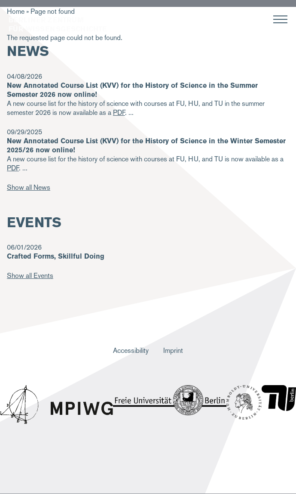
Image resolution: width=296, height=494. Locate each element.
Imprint (173, 350)
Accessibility (131, 350)
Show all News (28, 187)
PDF (13, 168)
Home (15, 11)
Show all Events (30, 275)
